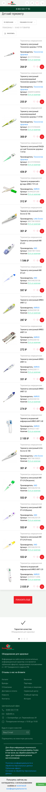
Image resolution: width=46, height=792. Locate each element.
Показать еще (23, 600)
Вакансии (28, 679)
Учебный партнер (31, 695)
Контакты (6, 699)
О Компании (7, 687)
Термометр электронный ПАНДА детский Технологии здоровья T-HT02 (32, 149)
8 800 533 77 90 (23, 9)
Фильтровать (9, 33)
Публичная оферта (13, 768)
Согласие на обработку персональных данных (21, 772)
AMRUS (36, 189)
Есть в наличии (34, 60)
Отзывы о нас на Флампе (13, 672)
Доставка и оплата (9, 691)
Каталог (5, 679)
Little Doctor (38, 219)
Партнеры (28, 683)
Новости (5, 695)
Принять (41, 784)
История (27, 699)
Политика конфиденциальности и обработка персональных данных (19, 764)
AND (35, 248)
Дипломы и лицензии (32, 687)
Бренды (5, 683)
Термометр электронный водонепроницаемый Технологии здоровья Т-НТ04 (31, 79)
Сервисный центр (31, 691)
